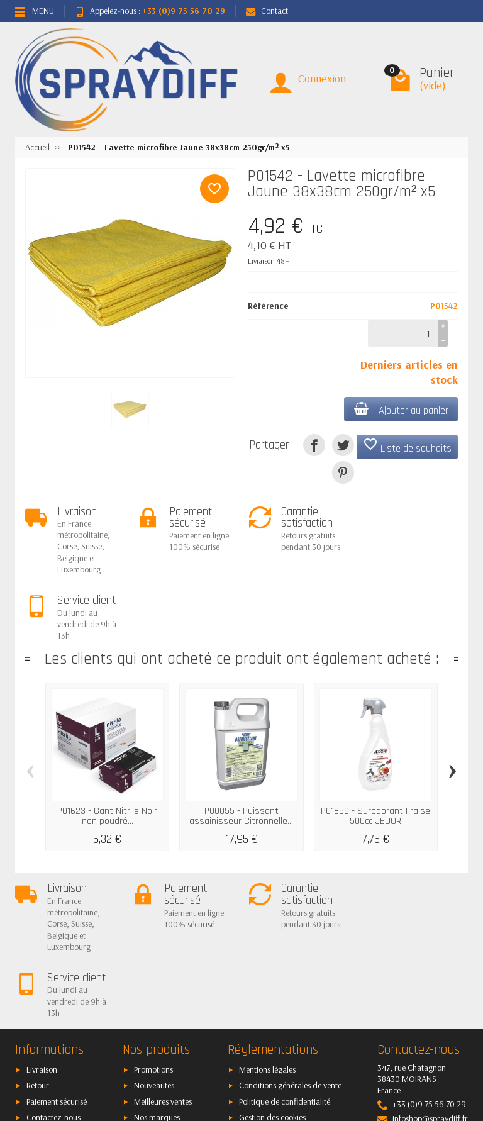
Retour (37, 953)
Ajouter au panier (400, 410)
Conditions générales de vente (290, 953)
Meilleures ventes (163, 969)
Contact (267, 10)
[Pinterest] (343, 472)
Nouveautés (154, 953)
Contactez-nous (53, 985)
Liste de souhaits (407, 446)
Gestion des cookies (272, 985)
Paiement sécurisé (56, 969)
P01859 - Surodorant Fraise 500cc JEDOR (375, 749)
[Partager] (314, 445)
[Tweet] (343, 445)
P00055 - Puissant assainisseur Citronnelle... (241, 749)
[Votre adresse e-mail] (242, 1034)
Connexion (322, 78)
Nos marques (157, 985)
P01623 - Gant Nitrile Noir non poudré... (107, 749)
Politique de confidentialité (284, 969)
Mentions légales (267, 937)
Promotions (153, 937)
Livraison (41, 937)
